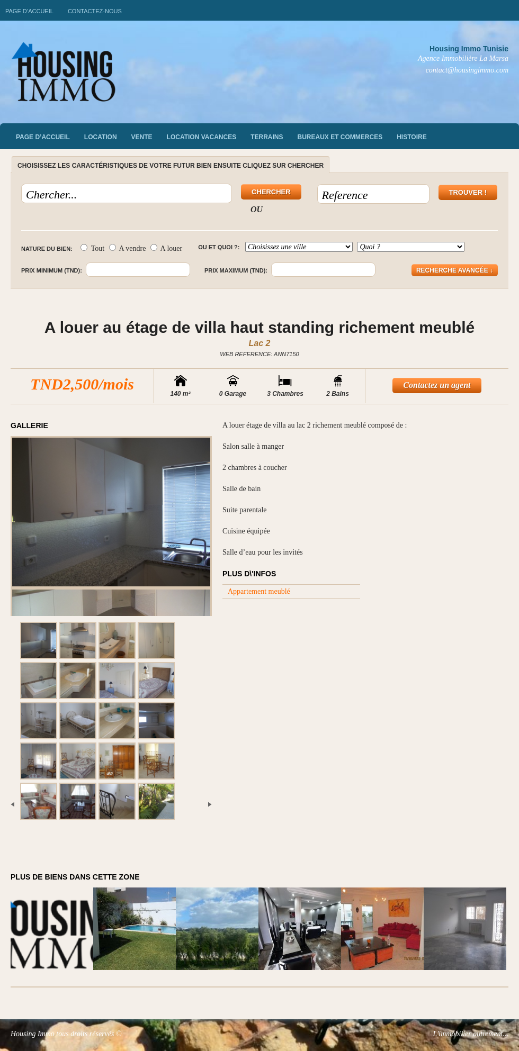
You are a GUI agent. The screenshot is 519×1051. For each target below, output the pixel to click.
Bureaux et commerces (340, 137)
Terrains (266, 137)
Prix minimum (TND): (51, 270)
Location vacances (202, 137)
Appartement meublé (259, 591)
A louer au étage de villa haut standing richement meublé (259, 327)
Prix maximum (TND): (235, 270)
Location (100, 137)
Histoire (411, 137)
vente (142, 137)
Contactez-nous (95, 11)
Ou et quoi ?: (218, 247)
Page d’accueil (29, 11)
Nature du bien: (47, 249)
